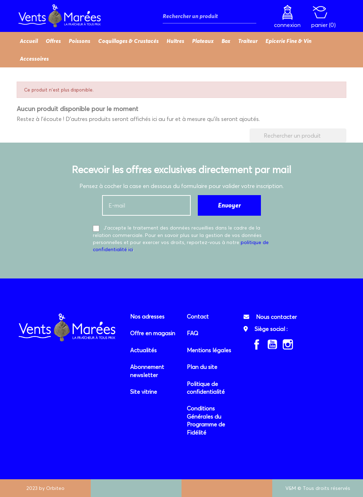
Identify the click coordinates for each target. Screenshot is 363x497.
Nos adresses (147, 316)
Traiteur (248, 40)
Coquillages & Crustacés (128, 40)
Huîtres (175, 40)
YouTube (272, 344)
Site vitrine (143, 391)
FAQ (192, 333)
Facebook (257, 344)
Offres (53, 40)
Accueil (29, 40)
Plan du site (202, 366)
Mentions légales (209, 350)
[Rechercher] (209, 16)
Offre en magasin (152, 333)
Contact (198, 316)
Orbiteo (55, 488)
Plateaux (203, 40)
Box (226, 40)
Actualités (143, 350)
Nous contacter (276, 316)
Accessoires (34, 58)
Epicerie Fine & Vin (289, 40)
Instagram (288, 344)
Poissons (79, 40)
